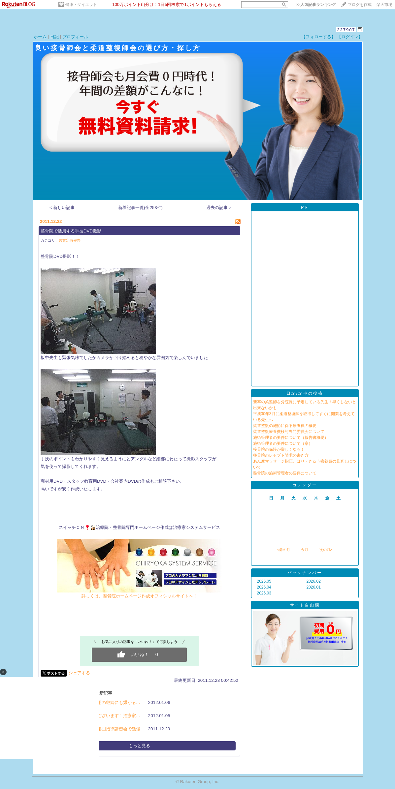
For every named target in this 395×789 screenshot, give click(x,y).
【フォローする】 (318, 36)
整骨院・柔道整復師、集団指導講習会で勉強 (97, 728)
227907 (346, 29)
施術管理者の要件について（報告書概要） (290, 437)
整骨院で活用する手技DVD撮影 (71, 230)
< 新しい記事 (62, 207)
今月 (304, 550)
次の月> (325, 550)
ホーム (40, 36)
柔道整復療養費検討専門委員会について (288, 431)
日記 (54, 36)
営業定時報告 (70, 240)
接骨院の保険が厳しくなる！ (279, 449)
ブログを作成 (360, 4)
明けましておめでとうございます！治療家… (97, 715)
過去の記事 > (219, 207)
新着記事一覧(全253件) (140, 207)
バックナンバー (304, 572)
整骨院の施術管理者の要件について (284, 473)
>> (316, 4)
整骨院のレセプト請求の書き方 (281, 455)
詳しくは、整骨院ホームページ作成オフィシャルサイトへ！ (139, 593)
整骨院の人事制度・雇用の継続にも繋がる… (97, 702)
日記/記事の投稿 (304, 393)
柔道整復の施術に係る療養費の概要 (284, 425)
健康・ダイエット (81, 4)
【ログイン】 (350, 36)
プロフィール (75, 36)
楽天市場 (384, 4)
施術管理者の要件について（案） (283, 443)
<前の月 (283, 550)
